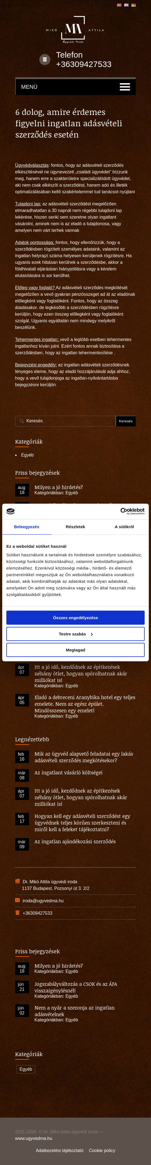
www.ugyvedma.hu (33, 1138)
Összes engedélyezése (75, 617)
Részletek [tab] (75, 526)
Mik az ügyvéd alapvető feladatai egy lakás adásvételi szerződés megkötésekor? (84, 757)
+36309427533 (83, 64)
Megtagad (75, 650)
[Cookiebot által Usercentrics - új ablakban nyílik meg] (120, 511)
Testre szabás (76, 634)
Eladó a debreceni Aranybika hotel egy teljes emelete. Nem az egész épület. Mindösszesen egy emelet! (85, 704)
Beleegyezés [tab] (26, 526)
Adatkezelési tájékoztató (60, 1150)
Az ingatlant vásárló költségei (69, 772)
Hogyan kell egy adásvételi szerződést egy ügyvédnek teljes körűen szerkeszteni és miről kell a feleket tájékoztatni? (82, 823)
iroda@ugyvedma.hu (43, 900)
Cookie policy (102, 1150)
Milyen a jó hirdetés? (59, 487)
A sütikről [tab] (124, 526)
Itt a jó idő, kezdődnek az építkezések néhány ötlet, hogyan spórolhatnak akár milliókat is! (81, 673)
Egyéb (27, 455)
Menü (29, 87)
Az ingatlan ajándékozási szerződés (75, 841)
